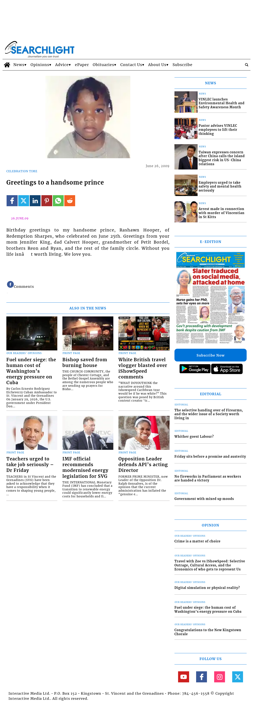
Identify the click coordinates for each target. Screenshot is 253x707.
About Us (157, 64)
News (18, 64)
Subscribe (183, 64)
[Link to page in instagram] (219, 676)
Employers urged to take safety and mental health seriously (220, 186)
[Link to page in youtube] (183, 676)
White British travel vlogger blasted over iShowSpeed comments (142, 368)
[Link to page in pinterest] (46, 200)
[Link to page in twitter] (23, 200)
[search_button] (246, 65)
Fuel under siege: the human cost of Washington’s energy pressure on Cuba (31, 371)
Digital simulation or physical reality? (207, 588)
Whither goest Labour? (194, 437)
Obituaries (103, 64)
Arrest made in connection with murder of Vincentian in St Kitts (222, 213)
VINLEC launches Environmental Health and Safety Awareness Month (222, 103)
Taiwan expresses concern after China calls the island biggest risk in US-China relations (222, 158)
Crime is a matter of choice (197, 541)
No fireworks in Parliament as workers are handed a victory (207, 479)
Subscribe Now (211, 355)
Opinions (40, 64)
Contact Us (131, 64)
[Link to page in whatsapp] (58, 200)
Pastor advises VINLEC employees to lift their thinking (218, 129)
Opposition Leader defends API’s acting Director (143, 464)
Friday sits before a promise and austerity (210, 457)
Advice (62, 64)
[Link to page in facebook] (12, 200)
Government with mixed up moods (204, 499)
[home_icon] (7, 65)
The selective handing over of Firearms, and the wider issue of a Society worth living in (208, 414)
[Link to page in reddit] (69, 200)
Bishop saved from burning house (84, 362)
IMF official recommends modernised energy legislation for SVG (85, 467)
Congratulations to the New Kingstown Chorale (207, 632)
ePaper (82, 64)
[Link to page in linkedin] (35, 200)
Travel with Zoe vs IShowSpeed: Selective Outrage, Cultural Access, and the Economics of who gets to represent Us (209, 565)
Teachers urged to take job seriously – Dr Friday (30, 464)
